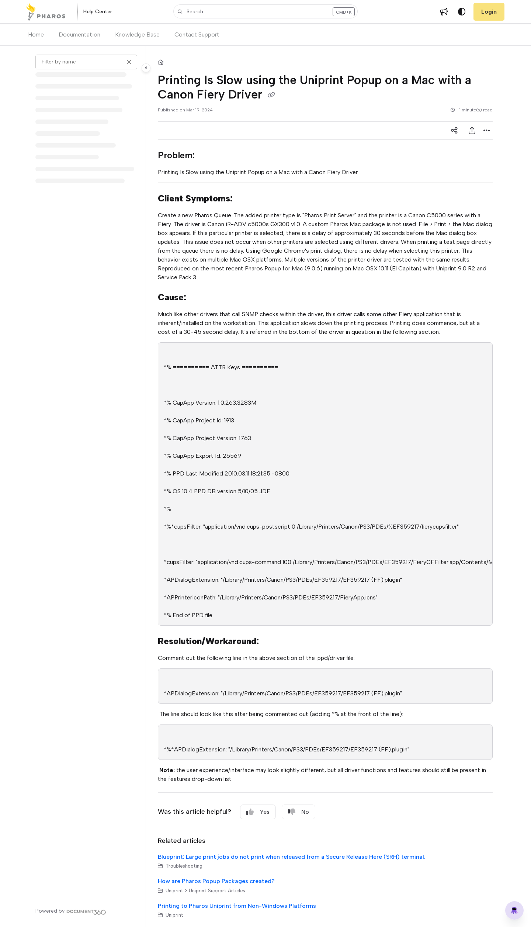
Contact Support (196, 34)
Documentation (79, 34)
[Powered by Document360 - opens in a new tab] (70, 911)
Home (36, 34)
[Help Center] (97, 12)
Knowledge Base (137, 34)
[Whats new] (444, 12)
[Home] (46, 12)
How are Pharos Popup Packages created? (216, 881)
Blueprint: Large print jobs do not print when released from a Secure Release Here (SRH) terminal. (292, 856)
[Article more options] (487, 130)
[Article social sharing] (454, 130)
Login (489, 11)
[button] (265, 11)
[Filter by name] (86, 62)
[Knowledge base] (514, 910)
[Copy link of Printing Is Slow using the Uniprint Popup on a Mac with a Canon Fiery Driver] (271, 95)
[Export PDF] (472, 130)
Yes (258, 812)
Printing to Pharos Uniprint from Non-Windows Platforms (237, 905)
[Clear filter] (129, 62)
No (298, 812)
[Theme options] (462, 12)
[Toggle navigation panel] (146, 67)
